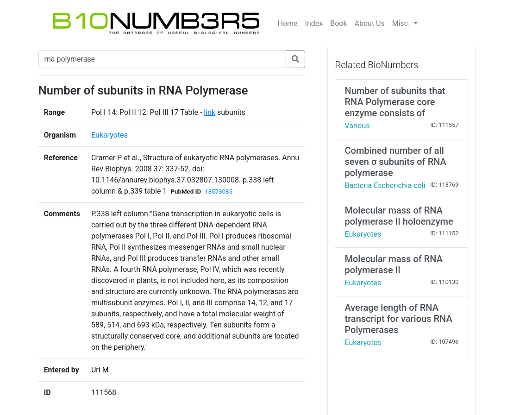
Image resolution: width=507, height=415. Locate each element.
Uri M (100, 369)
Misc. (402, 23)
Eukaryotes (109, 135)
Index (314, 23)
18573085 (218, 191)
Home (288, 23)
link (209, 112)
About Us (370, 23)
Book (338, 23)
